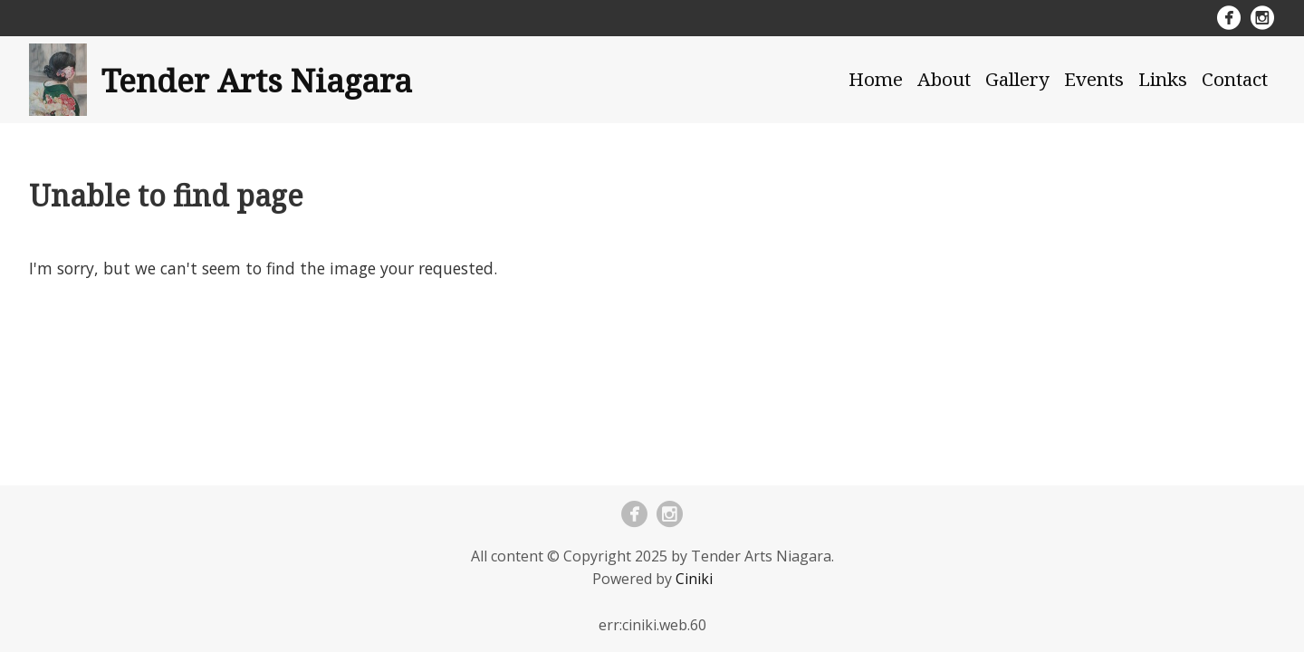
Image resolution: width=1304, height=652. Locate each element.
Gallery (1017, 78)
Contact (1235, 78)
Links (1162, 78)
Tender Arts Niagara (256, 79)
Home (876, 78)
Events (1094, 78)
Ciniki (694, 579)
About (944, 78)
